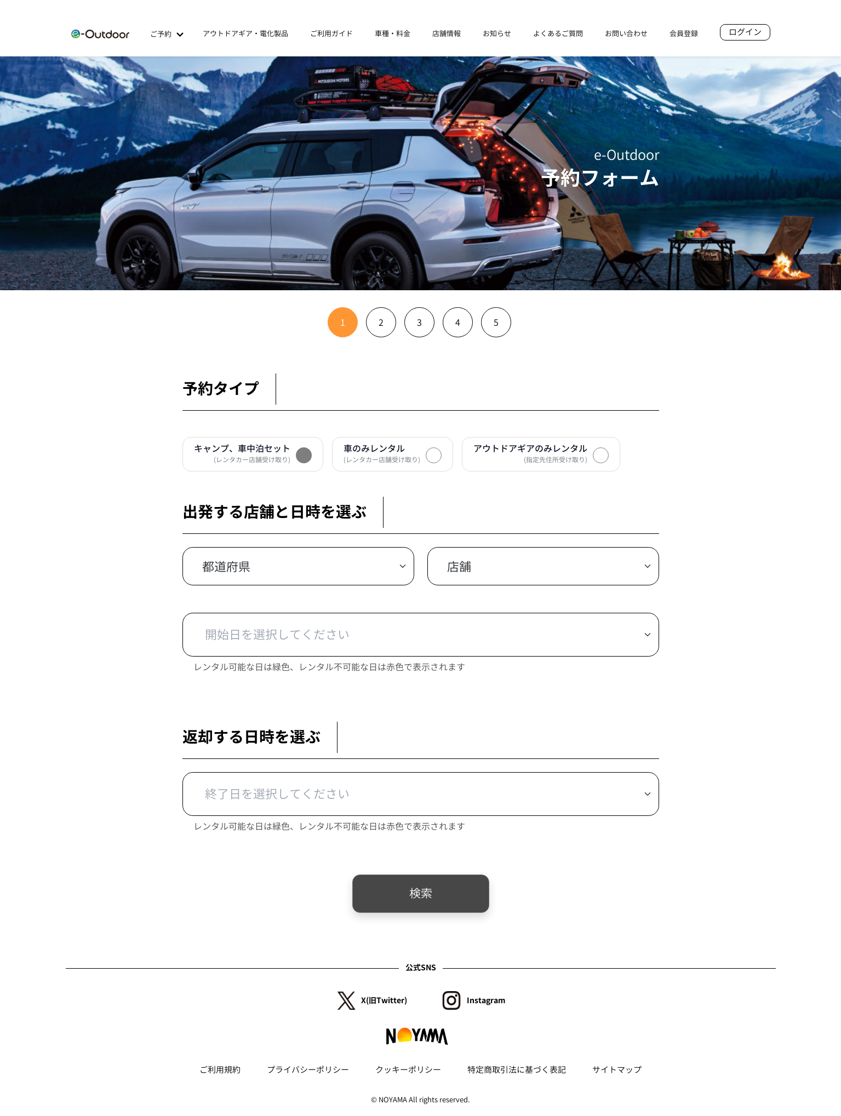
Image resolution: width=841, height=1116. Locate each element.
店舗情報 (446, 33)
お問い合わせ (626, 33)
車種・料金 (392, 33)
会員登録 (684, 33)
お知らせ (497, 33)
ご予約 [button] (165, 35)
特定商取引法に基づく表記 (516, 1069)
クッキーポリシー (408, 1069)
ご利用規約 (220, 1069)
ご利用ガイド (331, 33)
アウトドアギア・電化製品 (245, 33)
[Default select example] (298, 566)
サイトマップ (617, 1069)
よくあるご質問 (558, 33)
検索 (420, 893)
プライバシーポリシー (308, 1069)
